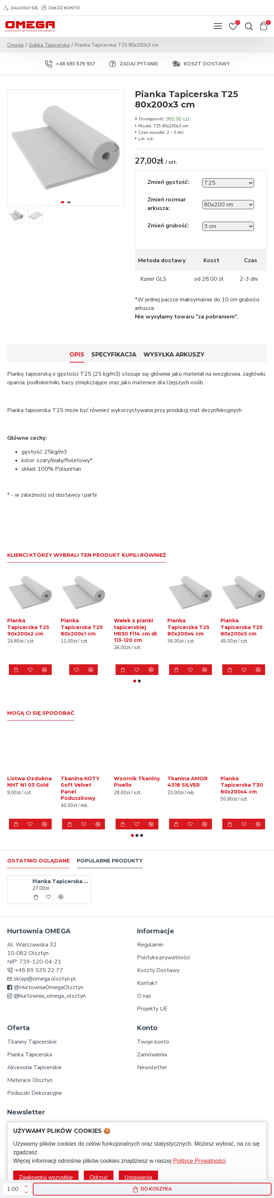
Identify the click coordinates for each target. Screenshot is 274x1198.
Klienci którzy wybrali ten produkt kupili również (86, 555)
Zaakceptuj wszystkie (46, 1178)
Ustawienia (138, 1178)
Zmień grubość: (168, 225)
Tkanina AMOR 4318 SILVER (187, 781)
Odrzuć (99, 1178)
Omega (15, 45)
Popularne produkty (110, 861)
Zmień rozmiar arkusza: (166, 204)
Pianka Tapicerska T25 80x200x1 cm (82, 627)
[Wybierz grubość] (228, 226)
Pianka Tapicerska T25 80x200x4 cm (188, 627)
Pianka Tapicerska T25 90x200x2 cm (28, 627)
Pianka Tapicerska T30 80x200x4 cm (241, 785)
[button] (117, 148)
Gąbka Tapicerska (49, 45)
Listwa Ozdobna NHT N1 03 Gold (29, 781)
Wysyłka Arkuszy (173, 354)
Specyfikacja (113, 354)
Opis (77, 354)
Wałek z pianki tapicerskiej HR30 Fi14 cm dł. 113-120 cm (136, 630)
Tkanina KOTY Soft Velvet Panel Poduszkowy (80, 788)
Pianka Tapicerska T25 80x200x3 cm (60, 881)
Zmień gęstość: (168, 182)
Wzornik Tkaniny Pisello (137, 781)
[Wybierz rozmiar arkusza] (228, 204)
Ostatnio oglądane (38, 861)
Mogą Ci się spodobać (40, 713)
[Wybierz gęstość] (228, 183)
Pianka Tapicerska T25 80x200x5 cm (241, 627)
